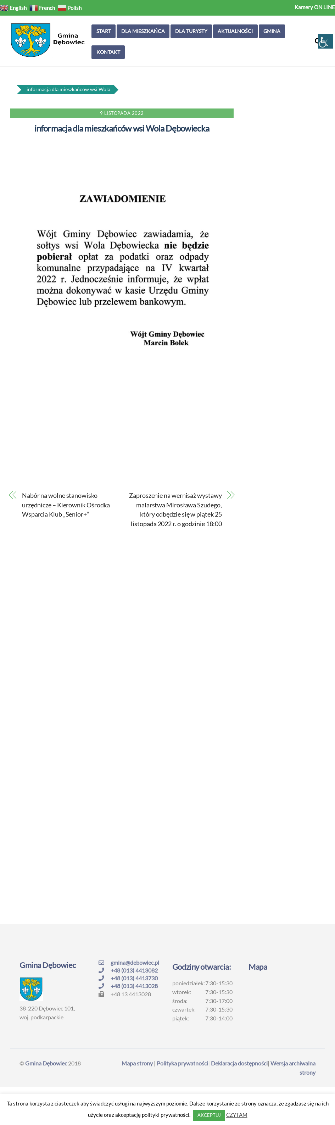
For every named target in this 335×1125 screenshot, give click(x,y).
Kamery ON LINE (315, 7)
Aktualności (235, 31)
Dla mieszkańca (143, 31)
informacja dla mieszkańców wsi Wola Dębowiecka (121, 128)
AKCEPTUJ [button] (209, 1115)
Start (103, 31)
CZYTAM (236, 1115)
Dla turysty (191, 31)
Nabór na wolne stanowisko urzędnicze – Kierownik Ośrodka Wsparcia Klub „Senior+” (66, 504)
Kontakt (108, 52)
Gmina (271, 31)
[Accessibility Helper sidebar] (325, 41)
